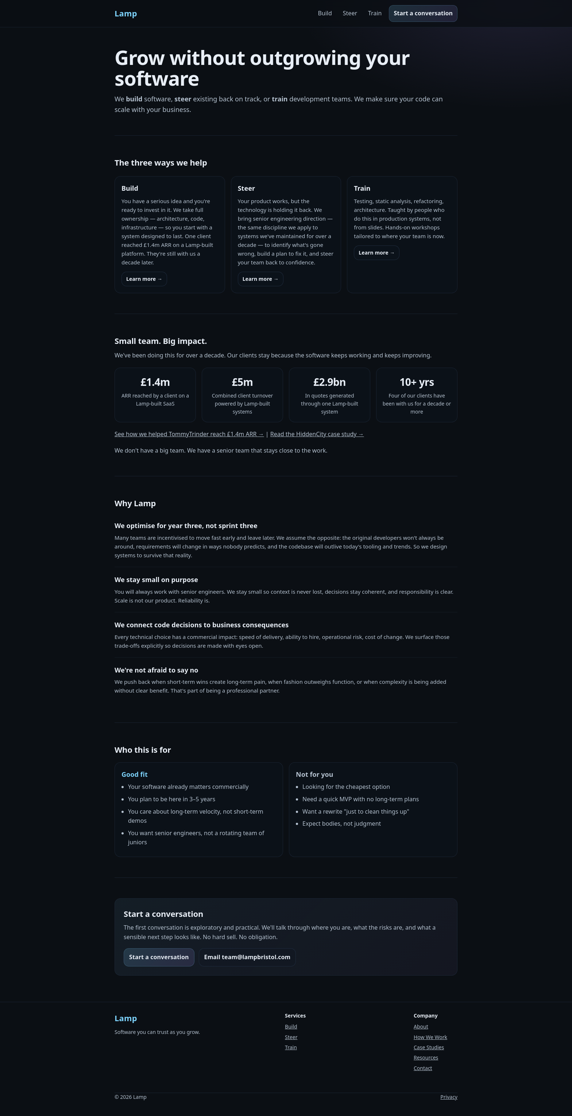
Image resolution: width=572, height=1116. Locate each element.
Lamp (126, 13)
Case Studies (429, 1047)
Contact (423, 1068)
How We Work (430, 1037)
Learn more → (144, 278)
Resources (426, 1057)
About (421, 1026)
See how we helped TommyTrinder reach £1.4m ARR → (189, 434)
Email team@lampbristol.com (247, 957)
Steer (350, 13)
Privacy (448, 1096)
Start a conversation (423, 13)
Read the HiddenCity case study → (317, 434)
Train (375, 13)
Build (325, 13)
